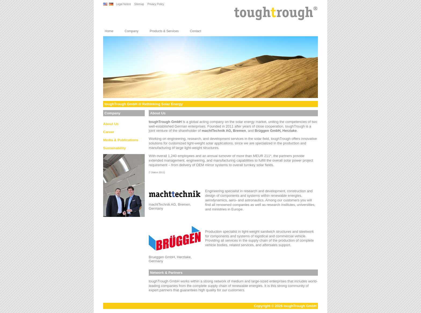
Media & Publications (120, 140)
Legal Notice (123, 4)
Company (131, 31)
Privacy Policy (155, 4)
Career (108, 132)
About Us (111, 124)
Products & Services (164, 31)
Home (109, 31)
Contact (195, 31)
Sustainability (114, 148)
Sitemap (139, 4)
